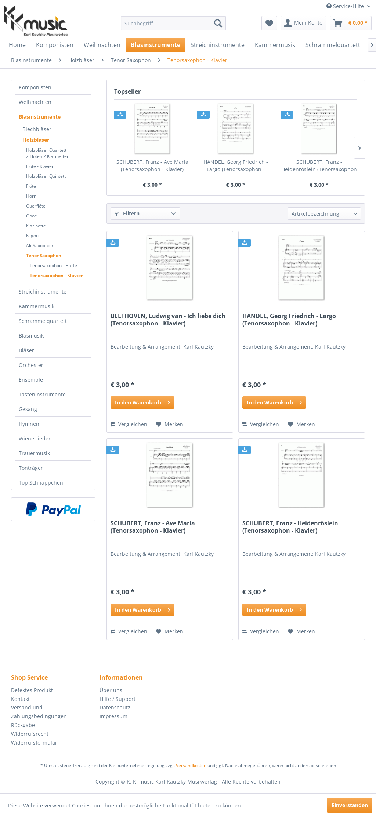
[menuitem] (173, 23)
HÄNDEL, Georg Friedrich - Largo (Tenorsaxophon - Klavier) (235, 165)
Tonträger (31, 467)
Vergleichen (129, 424)
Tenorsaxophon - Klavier (56, 275)
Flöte (31, 186)
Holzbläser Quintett (46, 176)
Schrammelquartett (43, 320)
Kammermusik (36, 306)
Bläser (26, 350)
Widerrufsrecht (29, 733)
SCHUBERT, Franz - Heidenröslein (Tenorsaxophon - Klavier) (319, 165)
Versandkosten (191, 765)
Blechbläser (36, 129)
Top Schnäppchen (41, 482)
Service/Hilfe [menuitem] (345, 6)
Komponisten (35, 87)
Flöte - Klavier (40, 166)
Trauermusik (34, 453)
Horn (31, 196)
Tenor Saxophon (43, 255)
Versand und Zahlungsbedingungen (39, 712)
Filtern (127, 213)
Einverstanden (350, 805)
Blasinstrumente (40, 116)
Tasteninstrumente (42, 394)
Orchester (31, 364)
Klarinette (36, 226)
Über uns (111, 690)
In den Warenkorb (142, 401)
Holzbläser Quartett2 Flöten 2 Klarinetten (47, 153)
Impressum (113, 716)
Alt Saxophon (39, 245)
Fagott (32, 236)
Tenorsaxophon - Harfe (53, 265)
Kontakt (20, 698)
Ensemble (31, 379)
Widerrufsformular (34, 742)
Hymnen (29, 423)
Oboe (31, 216)
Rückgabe (23, 724)
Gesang (28, 409)
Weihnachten (35, 101)
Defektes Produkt (32, 690)
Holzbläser (35, 139)
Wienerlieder (35, 438)
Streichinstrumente (42, 291)
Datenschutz (115, 707)
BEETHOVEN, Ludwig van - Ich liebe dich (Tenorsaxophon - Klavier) (168, 319)
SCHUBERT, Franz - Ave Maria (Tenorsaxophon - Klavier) (152, 165)
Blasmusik (31, 335)
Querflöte (36, 206)
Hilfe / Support (117, 698)
